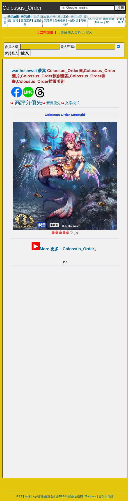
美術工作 (63, 16)
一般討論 (73, 20)
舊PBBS (61, 496)
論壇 (46, 16)
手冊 (28, 496)
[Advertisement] (52, 334)
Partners (90, 496)
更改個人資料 (71, 32)
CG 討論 (93, 18)
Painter (99, 22)
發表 (53, 16)
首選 (15, 20)
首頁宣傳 (26, 20)
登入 (89, 32)
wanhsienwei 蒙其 (29, 70)
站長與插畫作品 (43, 496)
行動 (119, 18)
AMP (120, 22)
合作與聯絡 (106, 496)
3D (107, 22)
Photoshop (107, 18)
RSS (19, 496)
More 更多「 (67, 249)
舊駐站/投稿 (75, 496)
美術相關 (60, 20)
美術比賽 (76, 16)
